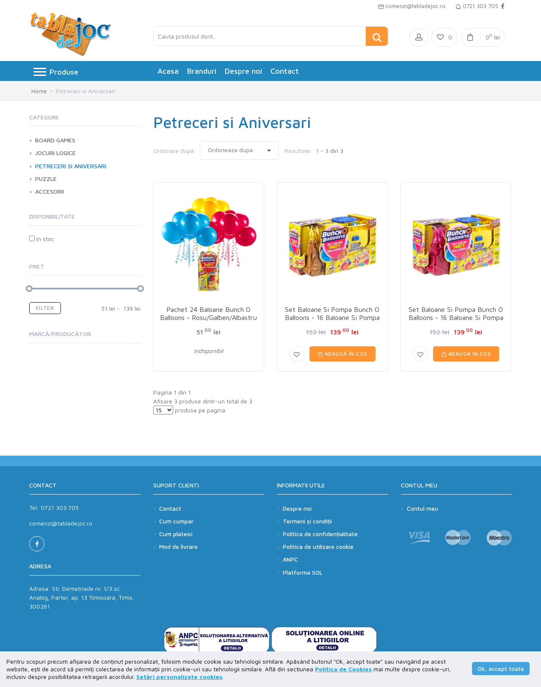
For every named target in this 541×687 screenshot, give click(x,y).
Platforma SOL (303, 572)
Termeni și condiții (307, 521)
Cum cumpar (176, 521)
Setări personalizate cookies (179, 676)
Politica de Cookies (343, 669)
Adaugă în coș (342, 353)
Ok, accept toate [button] (501, 668)
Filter (45, 308)
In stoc (41, 238)
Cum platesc (176, 533)
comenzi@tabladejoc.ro (411, 6)
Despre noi (243, 71)
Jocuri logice (55, 152)
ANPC (290, 559)
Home (39, 91)
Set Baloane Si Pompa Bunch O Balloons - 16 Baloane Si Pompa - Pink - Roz (456, 317)
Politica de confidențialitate (320, 533)
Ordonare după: (174, 150)
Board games (55, 140)
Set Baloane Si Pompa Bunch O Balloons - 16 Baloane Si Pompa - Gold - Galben (332, 317)
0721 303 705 (476, 6)
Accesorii (49, 191)
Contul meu (422, 508)
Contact (284, 71)
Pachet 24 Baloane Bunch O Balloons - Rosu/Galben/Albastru (208, 313)
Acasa (168, 71)
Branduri (201, 71)
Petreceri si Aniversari (70, 166)
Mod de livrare (178, 546)
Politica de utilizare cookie (318, 546)
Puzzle (46, 178)
